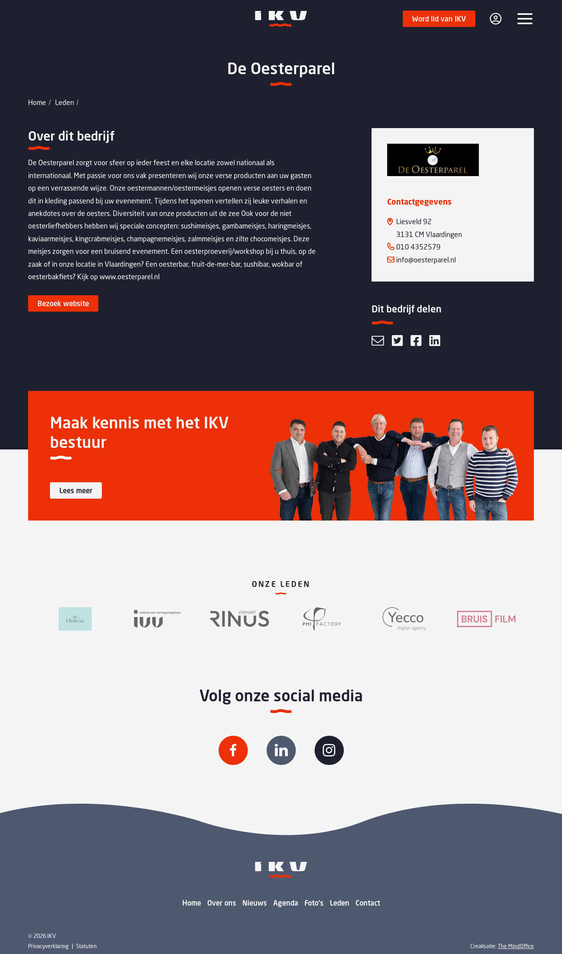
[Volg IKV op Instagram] (329, 750)
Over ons (221, 903)
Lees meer (75, 490)
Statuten (86, 946)
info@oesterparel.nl (426, 259)
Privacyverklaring (48, 946)
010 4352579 (418, 247)
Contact (368, 903)
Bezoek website (63, 303)
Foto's (314, 903)
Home (37, 102)
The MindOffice (516, 946)
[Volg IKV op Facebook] (233, 750)
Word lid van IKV (439, 18)
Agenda (285, 903)
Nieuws (254, 903)
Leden (64, 102)
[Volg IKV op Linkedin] (281, 750)
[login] (495, 18)
